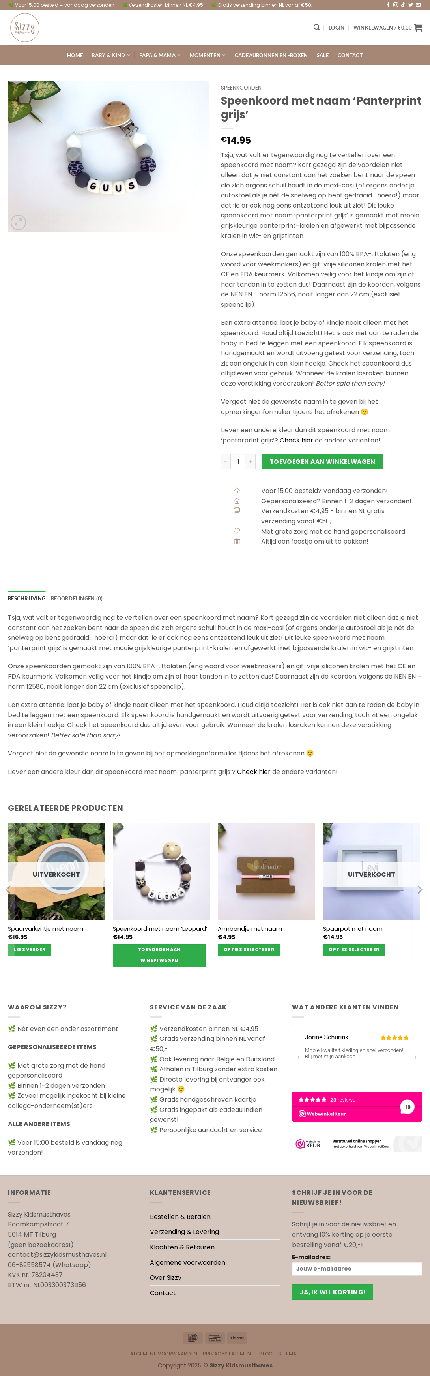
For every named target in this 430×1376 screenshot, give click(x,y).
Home (75, 55)
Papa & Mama (160, 55)
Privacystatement (228, 1353)
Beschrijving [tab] (26, 598)
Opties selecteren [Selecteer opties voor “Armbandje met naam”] (249, 950)
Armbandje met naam (250, 929)
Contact (350, 55)
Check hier (296, 440)
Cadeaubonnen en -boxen (271, 55)
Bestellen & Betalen (180, 1216)
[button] (317, 27)
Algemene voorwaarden (187, 1262)
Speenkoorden (241, 88)
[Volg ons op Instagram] (395, 5)
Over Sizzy (165, 1277)
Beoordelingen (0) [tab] (77, 598)
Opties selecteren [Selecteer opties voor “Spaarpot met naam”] (354, 950)
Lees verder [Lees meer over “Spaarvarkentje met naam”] (30, 950)
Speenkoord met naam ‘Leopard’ (160, 929)
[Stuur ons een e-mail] (418, 5)
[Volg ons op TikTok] (403, 5)
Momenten (208, 55)
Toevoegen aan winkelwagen (323, 461)
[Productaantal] (238, 461)
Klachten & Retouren (182, 1247)
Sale (323, 55)
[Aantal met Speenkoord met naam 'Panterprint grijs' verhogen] (251, 461)
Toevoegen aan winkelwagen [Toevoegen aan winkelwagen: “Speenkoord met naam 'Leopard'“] (159, 955)
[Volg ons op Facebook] (388, 5)
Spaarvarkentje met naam (45, 929)
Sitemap (288, 1353)
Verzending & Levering (184, 1231)
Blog (266, 1353)
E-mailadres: (357, 1264)
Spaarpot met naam (353, 929)
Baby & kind (111, 55)
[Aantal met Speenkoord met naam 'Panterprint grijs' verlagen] (225, 461)
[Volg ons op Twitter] (410, 5)
